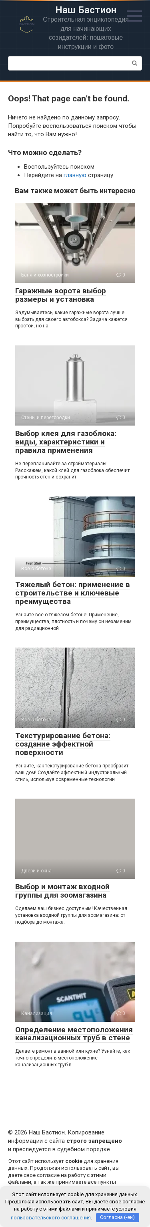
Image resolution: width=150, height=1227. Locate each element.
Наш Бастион (86, 10)
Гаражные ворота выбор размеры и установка (60, 295)
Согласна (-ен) (117, 1217)
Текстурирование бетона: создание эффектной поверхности (62, 744)
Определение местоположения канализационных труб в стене (74, 1034)
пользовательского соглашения (51, 1217)
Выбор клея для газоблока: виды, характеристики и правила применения (65, 442)
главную (75, 175)
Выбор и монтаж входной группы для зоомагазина (62, 891)
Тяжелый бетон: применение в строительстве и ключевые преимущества (72, 593)
